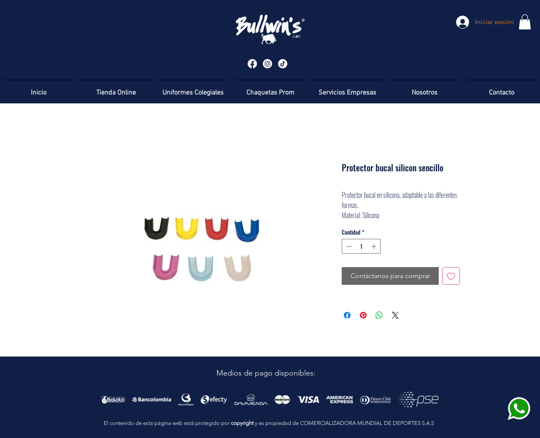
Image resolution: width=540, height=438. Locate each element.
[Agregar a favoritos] (451, 276)
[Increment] (375, 246)
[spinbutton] (361, 246)
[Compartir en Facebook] (347, 315)
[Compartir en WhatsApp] (379, 315)
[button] (524, 22)
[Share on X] (395, 315)
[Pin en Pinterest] (363, 315)
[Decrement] (348, 246)
